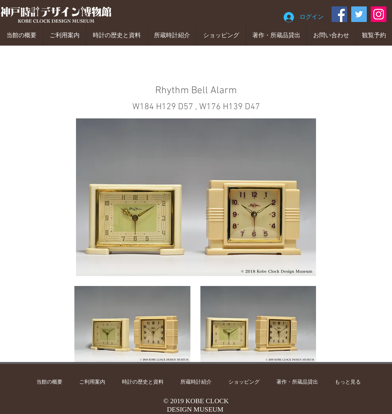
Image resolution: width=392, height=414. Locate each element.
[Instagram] (378, 14)
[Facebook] (339, 14)
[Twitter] (359, 14)
